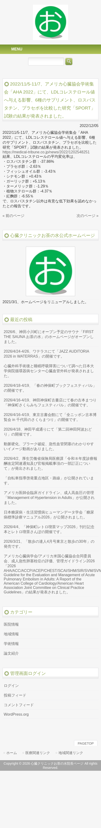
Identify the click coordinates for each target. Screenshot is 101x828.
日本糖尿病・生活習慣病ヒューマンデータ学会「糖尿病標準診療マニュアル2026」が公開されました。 (49, 514)
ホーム (11, 753)
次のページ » (87, 216)
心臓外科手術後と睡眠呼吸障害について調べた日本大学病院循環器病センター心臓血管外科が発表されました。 (49, 371)
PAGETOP (86, 743)
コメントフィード (19, 705)
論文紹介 (11, 653)
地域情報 (11, 634)
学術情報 (11, 644)
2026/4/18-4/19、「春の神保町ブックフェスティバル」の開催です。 (50, 387)
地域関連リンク (70, 753)
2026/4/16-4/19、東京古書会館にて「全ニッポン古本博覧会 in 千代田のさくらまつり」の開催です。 (50, 417)
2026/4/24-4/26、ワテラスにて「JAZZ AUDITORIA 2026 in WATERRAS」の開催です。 (46, 353)
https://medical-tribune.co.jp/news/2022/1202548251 (46, 152)
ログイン (11, 686)
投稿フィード (15, 695)
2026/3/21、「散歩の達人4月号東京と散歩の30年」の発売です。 (49, 543)
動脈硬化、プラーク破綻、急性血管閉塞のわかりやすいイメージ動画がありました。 (49, 446)
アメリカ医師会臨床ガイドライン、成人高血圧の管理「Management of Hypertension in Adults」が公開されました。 (49, 498)
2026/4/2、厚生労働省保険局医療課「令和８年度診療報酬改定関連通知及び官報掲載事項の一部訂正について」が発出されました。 (50, 463)
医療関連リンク (37, 753)
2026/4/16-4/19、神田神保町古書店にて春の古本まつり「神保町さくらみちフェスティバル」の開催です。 (50, 402)
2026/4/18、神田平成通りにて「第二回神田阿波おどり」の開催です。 (48, 431)
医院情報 (11, 624)
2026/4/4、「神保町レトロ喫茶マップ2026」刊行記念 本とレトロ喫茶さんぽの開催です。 (49, 529)
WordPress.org (16, 714)
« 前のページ (13, 216)
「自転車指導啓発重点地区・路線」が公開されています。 (49, 480)
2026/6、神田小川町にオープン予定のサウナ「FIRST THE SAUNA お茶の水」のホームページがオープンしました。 (49, 337)
